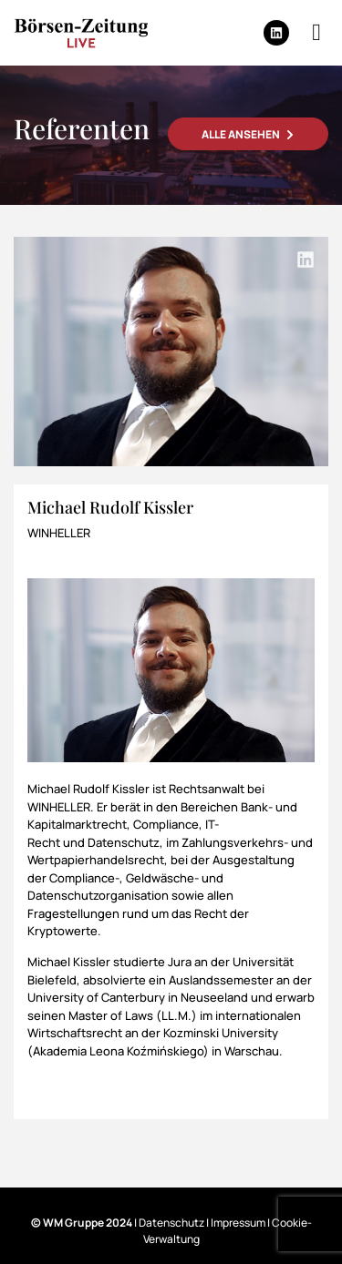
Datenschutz (171, 1222)
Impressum (238, 1222)
